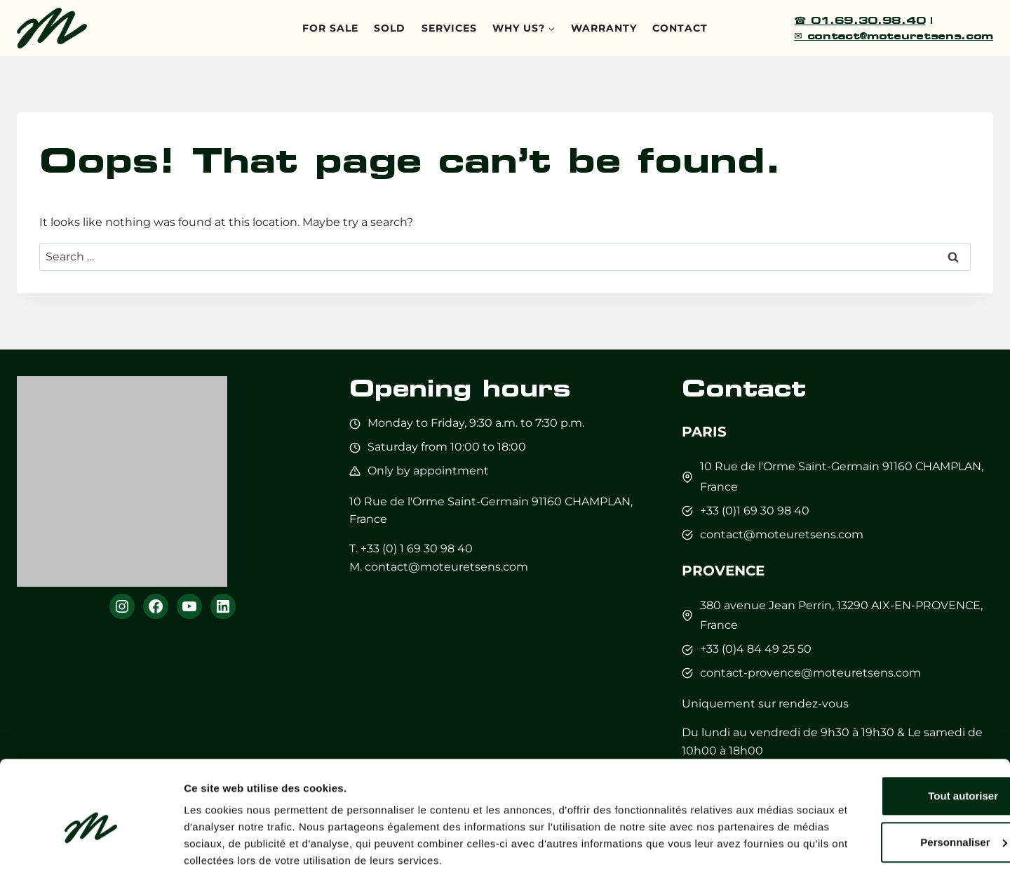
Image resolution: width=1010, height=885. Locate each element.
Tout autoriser (893, 754)
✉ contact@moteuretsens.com (893, 35)
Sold (389, 28)
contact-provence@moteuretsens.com (810, 672)
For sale (330, 28)
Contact (680, 28)
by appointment (442, 470)
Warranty (604, 28)
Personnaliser (893, 800)
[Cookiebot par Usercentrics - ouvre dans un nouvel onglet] (90, 857)
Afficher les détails (231, 857)
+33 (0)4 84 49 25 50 (756, 649)
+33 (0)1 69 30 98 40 (754, 510)
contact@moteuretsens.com (446, 566)
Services (449, 28)
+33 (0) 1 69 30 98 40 (417, 548)
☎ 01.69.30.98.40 (859, 20)
